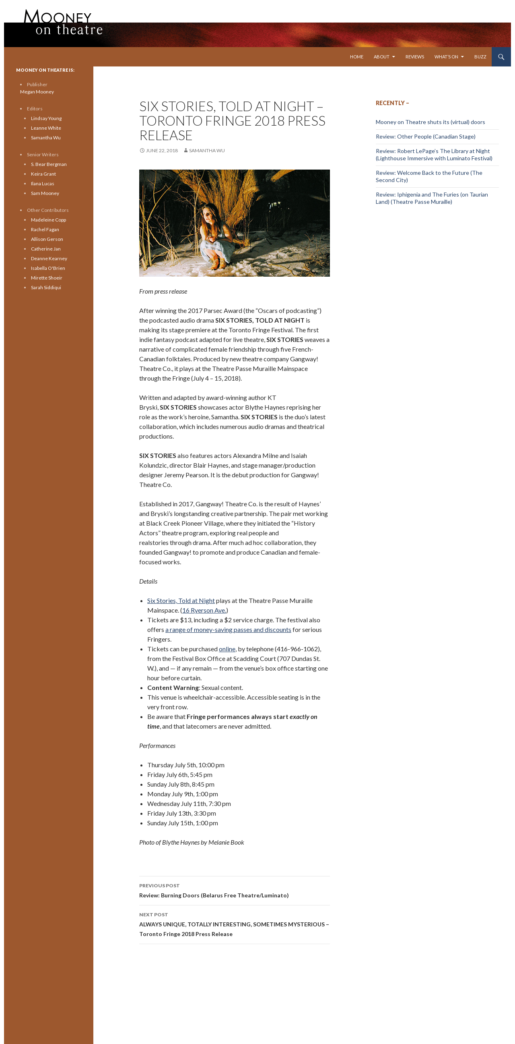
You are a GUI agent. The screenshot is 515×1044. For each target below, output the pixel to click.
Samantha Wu (207, 150)
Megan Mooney (37, 92)
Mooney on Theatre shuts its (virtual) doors (430, 121)
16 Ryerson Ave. (204, 610)
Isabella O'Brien (48, 268)
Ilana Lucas (42, 183)
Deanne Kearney (49, 258)
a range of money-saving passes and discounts (228, 629)
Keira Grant (43, 174)
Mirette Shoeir (46, 278)
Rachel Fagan (45, 229)
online (227, 648)
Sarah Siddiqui (46, 287)
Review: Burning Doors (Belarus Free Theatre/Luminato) (234, 890)
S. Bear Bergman (49, 164)
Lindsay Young (46, 118)
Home (356, 56)
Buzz (480, 56)
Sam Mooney (45, 193)
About (381, 56)
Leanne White (46, 128)
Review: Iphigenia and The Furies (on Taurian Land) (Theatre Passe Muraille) (432, 198)
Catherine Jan (46, 249)
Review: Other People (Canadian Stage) (426, 136)
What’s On (446, 56)
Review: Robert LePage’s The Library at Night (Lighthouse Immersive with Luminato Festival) (434, 154)
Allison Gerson (47, 239)
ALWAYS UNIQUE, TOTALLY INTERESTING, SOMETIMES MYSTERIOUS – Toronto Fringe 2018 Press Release (234, 923)
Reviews (415, 56)
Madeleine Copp (48, 220)
